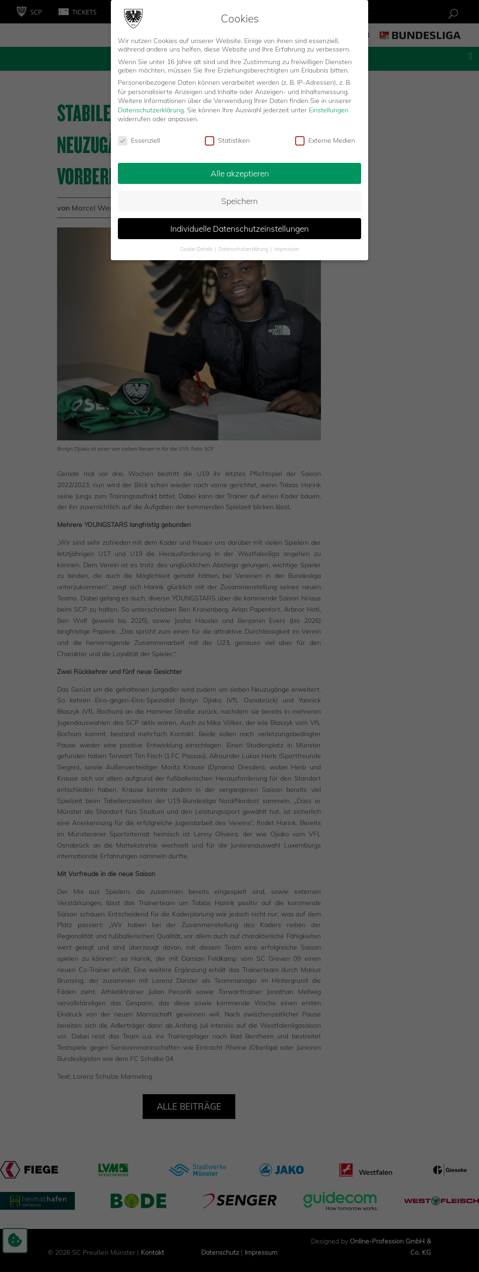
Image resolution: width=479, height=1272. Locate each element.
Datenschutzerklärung (151, 110)
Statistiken (227, 140)
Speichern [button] (239, 201)
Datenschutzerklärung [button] (243, 248)
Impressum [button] (286, 248)
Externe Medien (325, 140)
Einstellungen (328, 110)
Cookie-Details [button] (197, 248)
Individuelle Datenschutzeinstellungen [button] (239, 228)
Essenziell (139, 140)
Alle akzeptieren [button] (239, 173)
